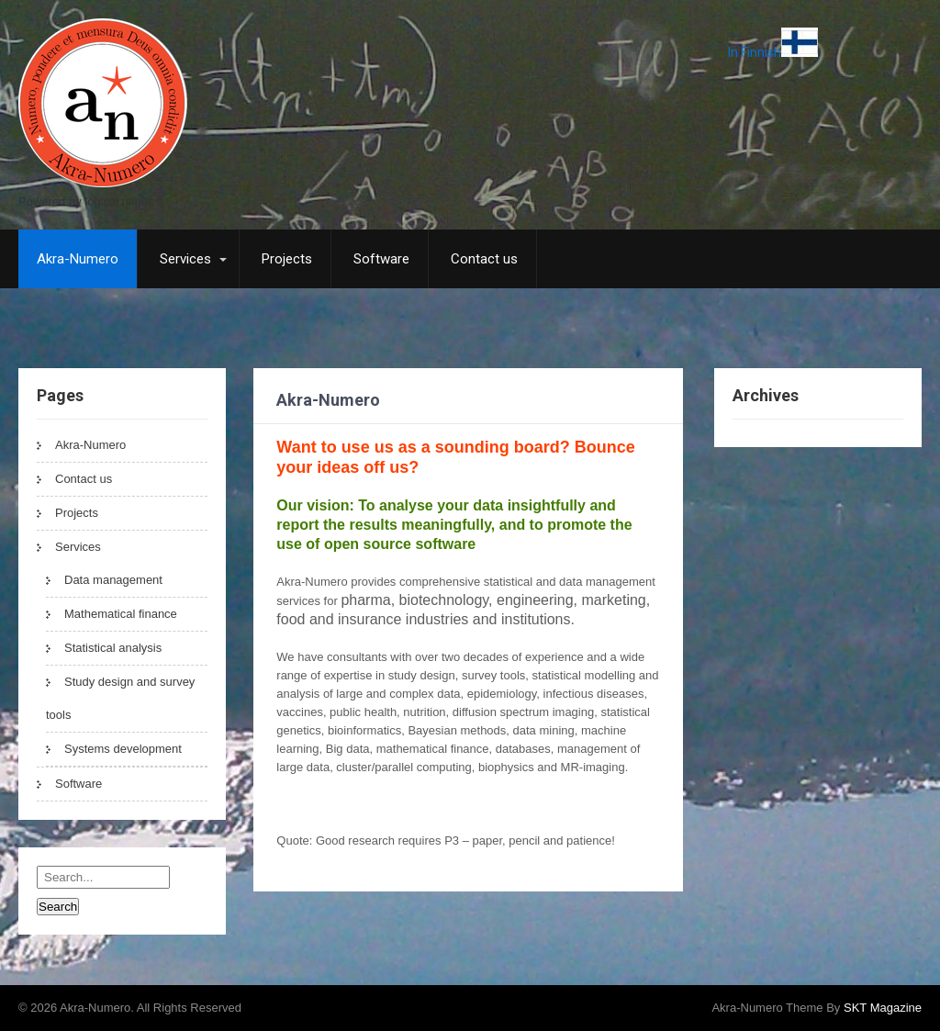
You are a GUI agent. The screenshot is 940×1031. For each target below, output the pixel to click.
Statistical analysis (113, 648)
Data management (113, 580)
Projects (287, 259)
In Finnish (773, 52)
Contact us (484, 259)
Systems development (123, 749)
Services (185, 259)
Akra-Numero (77, 259)
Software (381, 259)
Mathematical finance (120, 614)
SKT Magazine (883, 1007)
